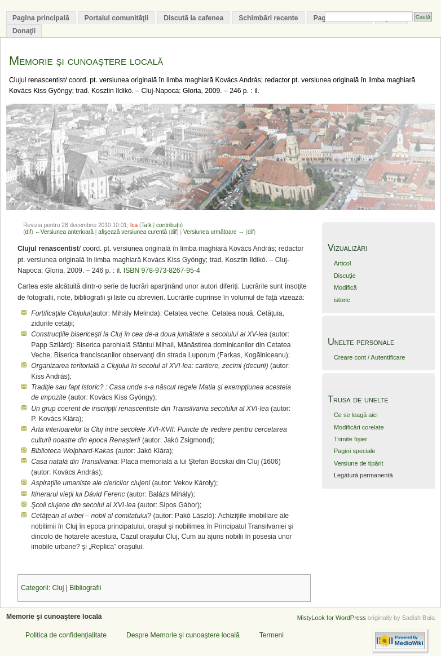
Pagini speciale (355, 450)
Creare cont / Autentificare (369, 357)
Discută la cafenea (193, 18)
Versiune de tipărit (358, 463)
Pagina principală (40, 18)
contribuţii (168, 225)
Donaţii (24, 31)
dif (28, 232)
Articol (342, 263)
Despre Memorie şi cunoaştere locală (183, 635)
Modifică (345, 287)
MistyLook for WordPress (331, 617)
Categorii (34, 588)
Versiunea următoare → (213, 232)
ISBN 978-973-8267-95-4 (162, 270)
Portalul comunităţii (116, 18)
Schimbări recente (268, 18)
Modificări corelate (359, 427)
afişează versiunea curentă (132, 232)
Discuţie (345, 275)
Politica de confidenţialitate (66, 635)
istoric (342, 299)
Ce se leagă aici (356, 414)
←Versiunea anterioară (64, 232)
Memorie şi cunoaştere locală (86, 61)
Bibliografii (85, 588)
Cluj (58, 588)
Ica (134, 225)
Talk (147, 225)
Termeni (271, 635)
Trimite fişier (350, 439)
